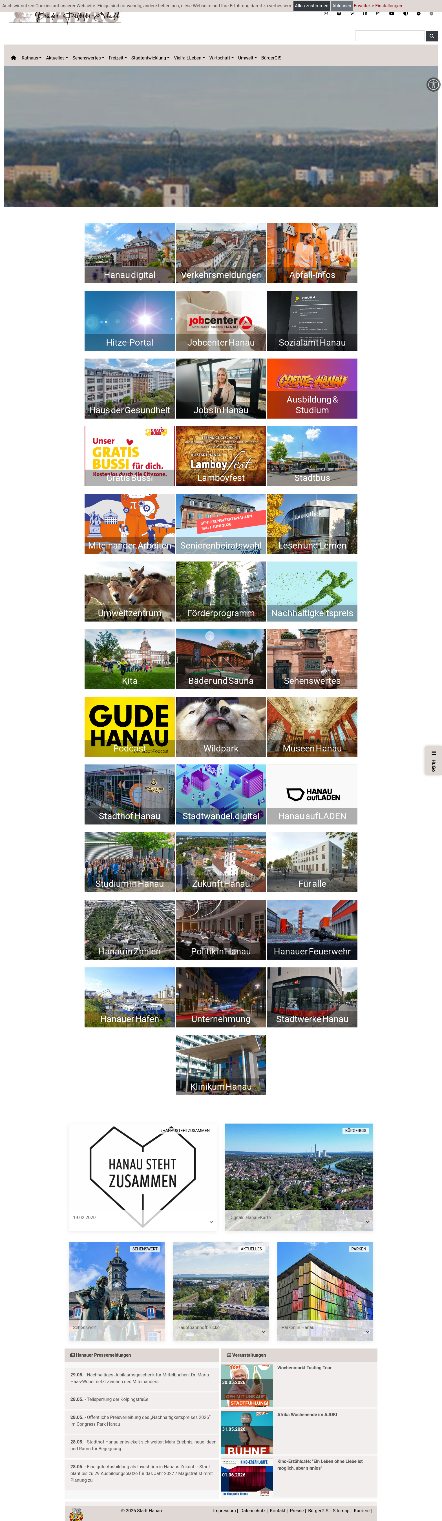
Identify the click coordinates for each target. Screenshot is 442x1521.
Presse (297, 1502)
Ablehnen (341, 5)
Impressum (224, 1502)
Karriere (362, 1502)
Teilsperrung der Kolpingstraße (117, 1391)
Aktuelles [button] (55, 58)
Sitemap (341, 1502)
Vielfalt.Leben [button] (187, 58)
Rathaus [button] (30, 58)
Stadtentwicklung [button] (148, 58)
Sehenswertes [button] (86, 58)
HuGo (433, 760)
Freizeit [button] (116, 58)
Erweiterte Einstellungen (378, 5)
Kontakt (278, 1502)
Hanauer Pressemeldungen (100, 1346)
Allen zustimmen (311, 5)
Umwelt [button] (245, 58)
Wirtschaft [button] (219, 58)
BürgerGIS (271, 58)
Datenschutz (253, 1502)
